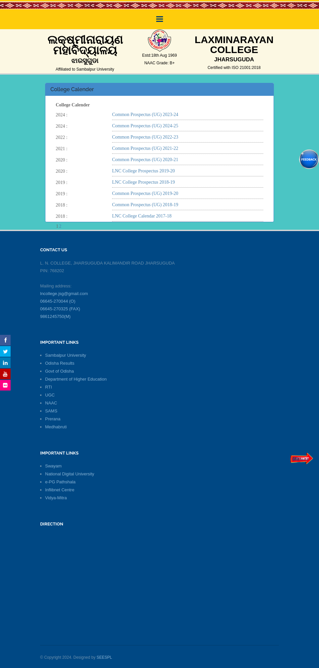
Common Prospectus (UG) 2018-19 (145, 204)
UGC (50, 395)
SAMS (51, 410)
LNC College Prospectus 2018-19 (143, 182)
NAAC (51, 402)
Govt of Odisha (59, 371)
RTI (48, 387)
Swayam (53, 465)
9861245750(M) (55, 316)
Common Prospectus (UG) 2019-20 (145, 193)
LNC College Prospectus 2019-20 (143, 170)
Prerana (52, 418)
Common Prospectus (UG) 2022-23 (145, 137)
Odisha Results (59, 363)
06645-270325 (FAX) (60, 308)
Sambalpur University (65, 355)
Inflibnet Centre (59, 489)
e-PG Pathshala (60, 481)
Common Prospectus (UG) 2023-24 (145, 114)
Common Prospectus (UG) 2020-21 (145, 159)
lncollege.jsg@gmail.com (64, 293)
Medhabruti (56, 426)
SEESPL (104, 657)
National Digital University (69, 473)
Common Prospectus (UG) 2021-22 (145, 148)
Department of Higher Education (76, 379)
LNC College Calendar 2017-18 (141, 215)
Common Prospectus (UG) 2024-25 (145, 125)
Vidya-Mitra (56, 497)
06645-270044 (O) (57, 301)
